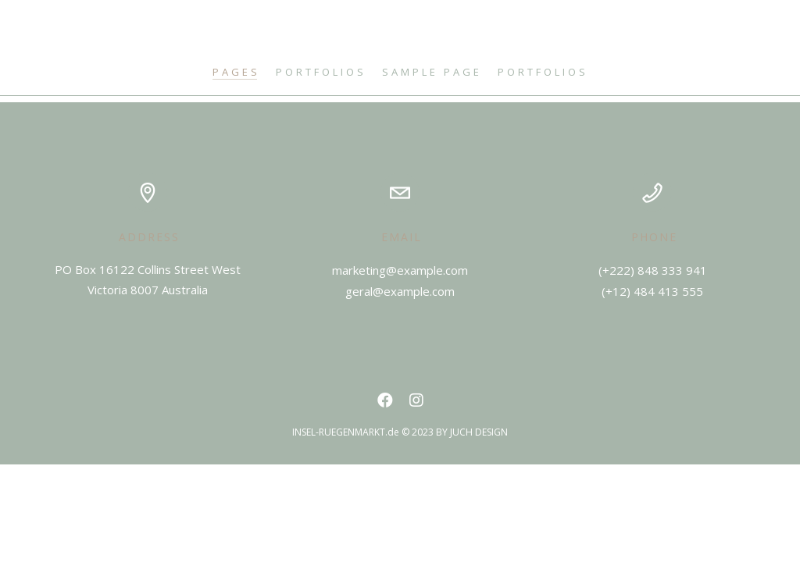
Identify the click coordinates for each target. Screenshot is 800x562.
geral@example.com (400, 291)
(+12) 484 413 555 (652, 291)
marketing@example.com (400, 270)
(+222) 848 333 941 (652, 270)
